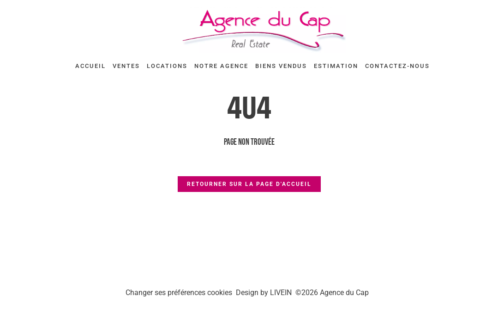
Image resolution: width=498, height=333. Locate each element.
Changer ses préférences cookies (179, 292)
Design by (264, 292)
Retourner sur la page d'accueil (249, 184)
